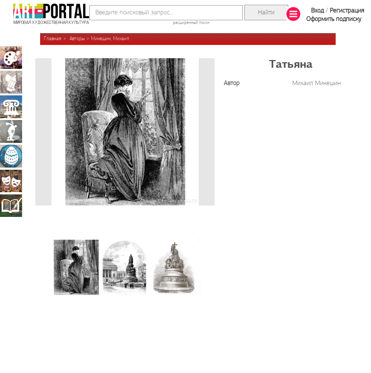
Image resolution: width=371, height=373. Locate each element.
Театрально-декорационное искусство (11, 180)
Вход (317, 10)
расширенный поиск (191, 23)
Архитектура (11, 106)
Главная (52, 39)
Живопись (11, 57)
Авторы (77, 39)
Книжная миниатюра (11, 205)
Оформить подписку (333, 19)
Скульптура (11, 131)
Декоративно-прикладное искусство (11, 156)
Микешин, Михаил (110, 39)
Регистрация (347, 10)
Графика (11, 82)
